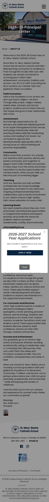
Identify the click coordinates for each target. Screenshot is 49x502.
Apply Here (24, 252)
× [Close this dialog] (44, 232)
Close (24, 267)
